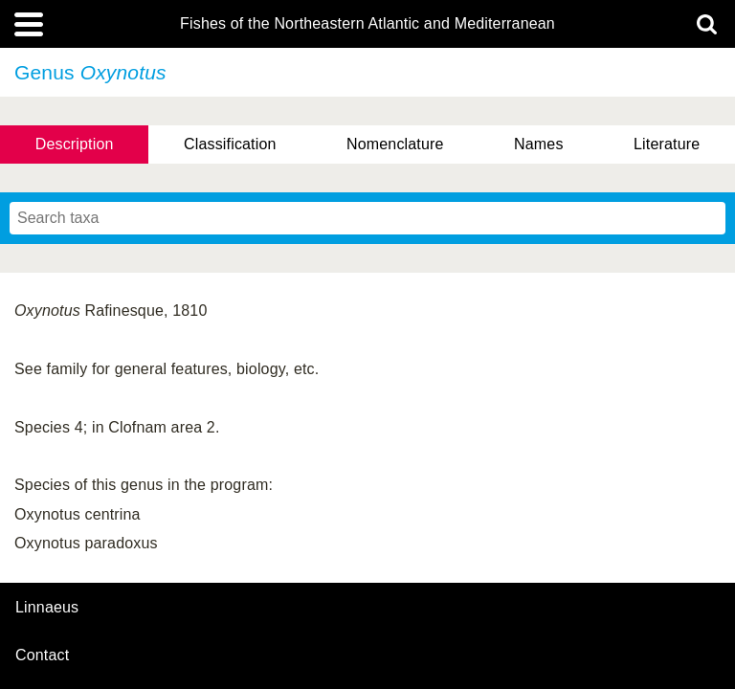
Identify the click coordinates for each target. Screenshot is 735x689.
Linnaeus (46, 607)
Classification (230, 144)
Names (538, 144)
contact (42, 655)
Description (74, 144)
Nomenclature (395, 144)
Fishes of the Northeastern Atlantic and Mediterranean (367, 24)
